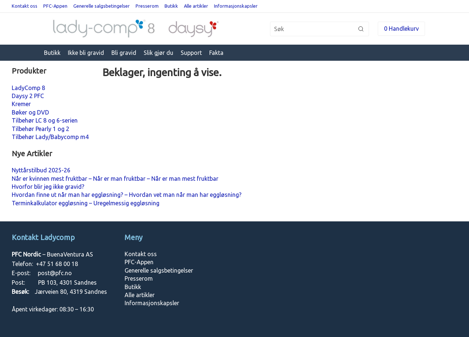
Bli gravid (123, 52)
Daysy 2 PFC (28, 96)
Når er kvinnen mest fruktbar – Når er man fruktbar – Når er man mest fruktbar (115, 178)
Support (191, 52)
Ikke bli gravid (86, 52)
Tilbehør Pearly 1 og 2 (40, 129)
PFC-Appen (55, 5)
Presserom (147, 5)
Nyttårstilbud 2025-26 (41, 170)
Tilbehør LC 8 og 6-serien (45, 120)
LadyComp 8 (28, 88)
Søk (361, 29)
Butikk (171, 5)
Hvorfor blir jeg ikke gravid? (48, 186)
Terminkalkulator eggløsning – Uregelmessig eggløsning (85, 203)
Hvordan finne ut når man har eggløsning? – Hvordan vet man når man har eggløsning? (126, 194)
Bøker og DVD (30, 112)
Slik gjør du (158, 52)
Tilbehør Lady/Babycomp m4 (50, 137)
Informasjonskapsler (236, 5)
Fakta (216, 52)
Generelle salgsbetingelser (101, 5)
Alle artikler (196, 5)
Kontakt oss (24, 5)
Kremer (21, 104)
